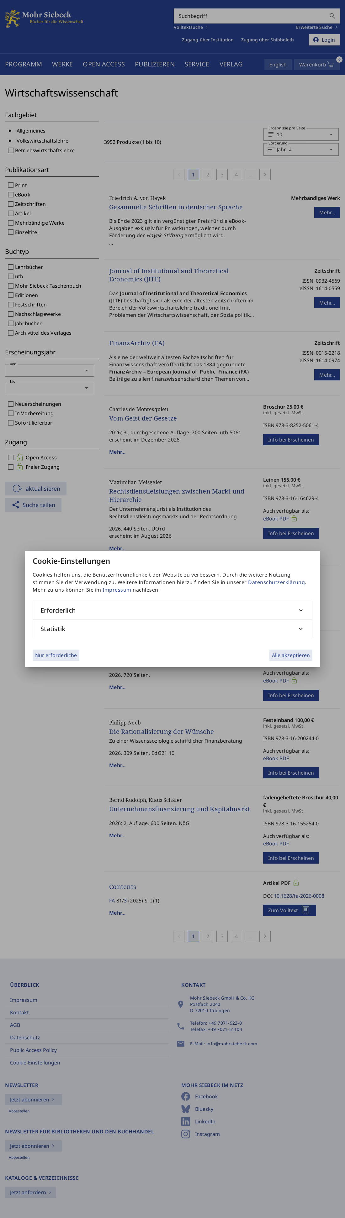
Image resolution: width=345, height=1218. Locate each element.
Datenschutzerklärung (276, 582)
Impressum (117, 589)
